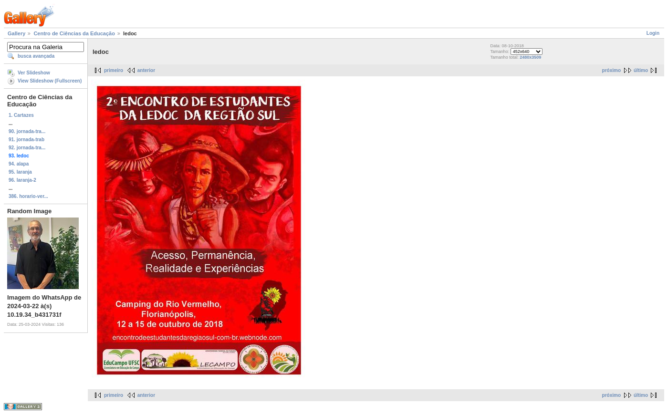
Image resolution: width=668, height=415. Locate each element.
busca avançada (36, 56)
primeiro (113, 70)
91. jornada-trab (26, 139)
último (641, 70)
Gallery (16, 33)
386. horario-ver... (28, 196)
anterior (146, 70)
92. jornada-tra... (27, 147)
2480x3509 (530, 57)
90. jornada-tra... (27, 131)
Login (653, 33)
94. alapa (19, 163)
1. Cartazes (21, 115)
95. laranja (20, 172)
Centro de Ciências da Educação (74, 33)
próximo (611, 70)
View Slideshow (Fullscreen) (50, 80)
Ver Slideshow (34, 72)
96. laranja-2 (22, 180)
